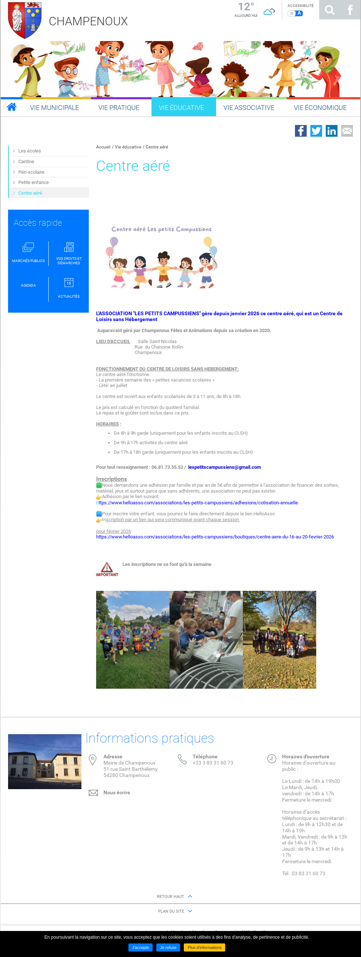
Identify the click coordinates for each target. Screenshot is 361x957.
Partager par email (347, 131)
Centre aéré (157, 147)
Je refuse (168, 947)
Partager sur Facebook (301, 131)
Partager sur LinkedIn (332, 131)
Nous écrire (116, 792)
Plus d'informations (204, 947)
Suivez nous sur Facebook (350, 9)
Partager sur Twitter (316, 131)
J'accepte (140, 947)
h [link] (150, 502)
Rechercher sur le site (329, 9)
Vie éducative (128, 147)
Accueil (103, 147)
